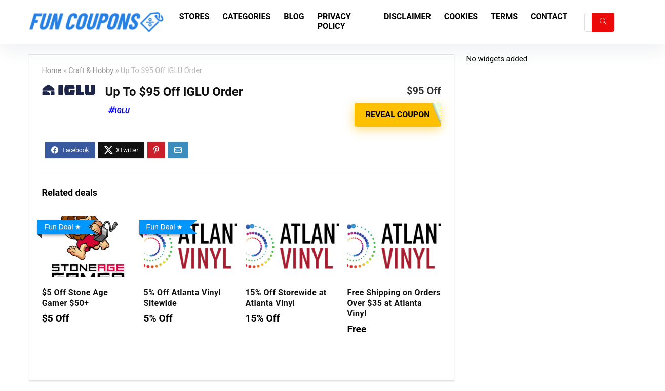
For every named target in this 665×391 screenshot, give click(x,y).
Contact (549, 16)
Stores (194, 16)
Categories (246, 16)
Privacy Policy (334, 21)
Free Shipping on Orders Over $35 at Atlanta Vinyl (393, 303)
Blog (294, 16)
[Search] (603, 22)
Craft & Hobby (90, 70)
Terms (504, 16)
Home (52, 70)
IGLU (122, 110)
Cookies (461, 16)
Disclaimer (407, 16)
